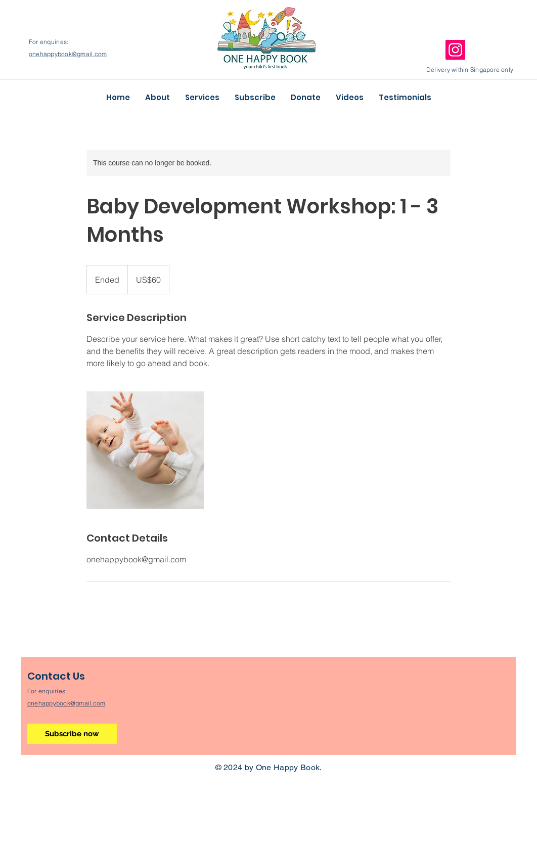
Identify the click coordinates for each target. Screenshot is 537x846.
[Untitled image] (145, 450)
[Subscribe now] (72, 734)
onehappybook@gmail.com (68, 54)
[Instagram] (455, 50)
